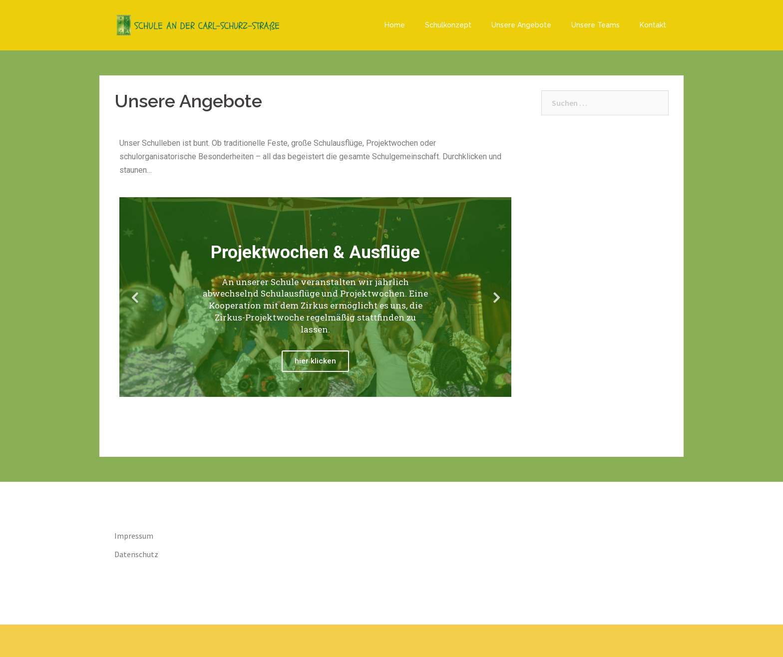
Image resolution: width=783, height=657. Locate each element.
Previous (134, 297)
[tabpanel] (315, 297)
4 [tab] (331, 389)
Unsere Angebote (521, 25)
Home (395, 25)
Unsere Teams (595, 25)
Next (496, 297)
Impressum (133, 536)
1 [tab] (301, 389)
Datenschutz (136, 554)
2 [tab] (311, 389)
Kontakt (653, 25)
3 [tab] (321, 389)
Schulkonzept (448, 25)
